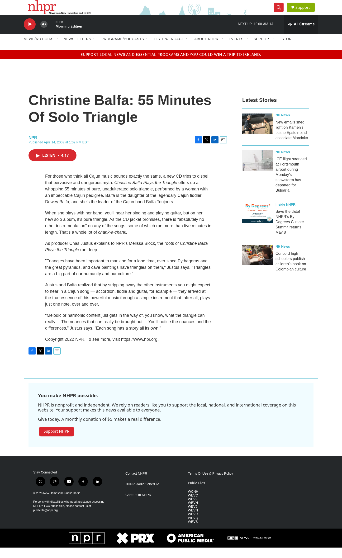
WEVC (193, 505)
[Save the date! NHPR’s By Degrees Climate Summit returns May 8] (257, 223)
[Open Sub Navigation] (57, 49)
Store (287, 49)
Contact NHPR (136, 484)
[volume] (44, 34)
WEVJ (192, 517)
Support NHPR (56, 441)
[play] (29, 34)
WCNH (193, 502)
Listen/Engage (169, 49)
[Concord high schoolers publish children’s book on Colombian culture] (257, 265)
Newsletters (77, 49)
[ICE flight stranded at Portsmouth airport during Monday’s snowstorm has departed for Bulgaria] (257, 171)
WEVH (193, 513)
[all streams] (301, 34)
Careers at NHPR (138, 505)
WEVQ (193, 528)
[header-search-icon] (280, 12)
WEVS (193, 532)
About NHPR (206, 49)
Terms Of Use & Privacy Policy (210, 484)
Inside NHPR (285, 215)
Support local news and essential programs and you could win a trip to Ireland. (171, 64)
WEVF (192, 509)
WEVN (193, 521)
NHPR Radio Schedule (142, 494)
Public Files (196, 493)
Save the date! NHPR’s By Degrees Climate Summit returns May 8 (290, 232)
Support (305, 12)
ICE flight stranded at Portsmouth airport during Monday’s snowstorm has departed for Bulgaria (291, 185)
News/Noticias (38, 49)
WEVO (193, 524)
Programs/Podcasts (122, 49)
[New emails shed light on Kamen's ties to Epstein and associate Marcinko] (257, 134)
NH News (283, 125)
